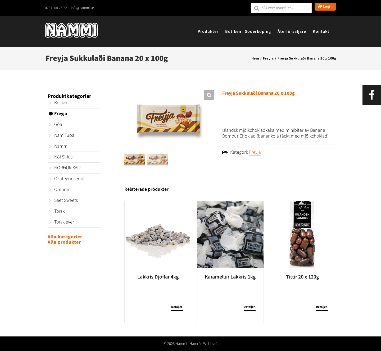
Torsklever (64, 222)
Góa (58, 124)
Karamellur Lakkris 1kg (230, 276)
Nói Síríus (63, 157)
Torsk (59, 211)
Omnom (62, 189)
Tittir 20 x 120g (302, 276)
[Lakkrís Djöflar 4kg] (158, 234)
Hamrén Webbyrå (203, 343)
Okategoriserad (69, 178)
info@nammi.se (82, 8)
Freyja (255, 152)
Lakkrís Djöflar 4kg (158, 276)
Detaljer (176, 306)
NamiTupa (64, 135)
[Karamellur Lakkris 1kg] (230, 234)
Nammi (61, 146)
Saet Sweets (66, 200)
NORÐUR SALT (67, 168)
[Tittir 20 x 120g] (302, 234)
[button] (209, 95)
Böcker (61, 102)
